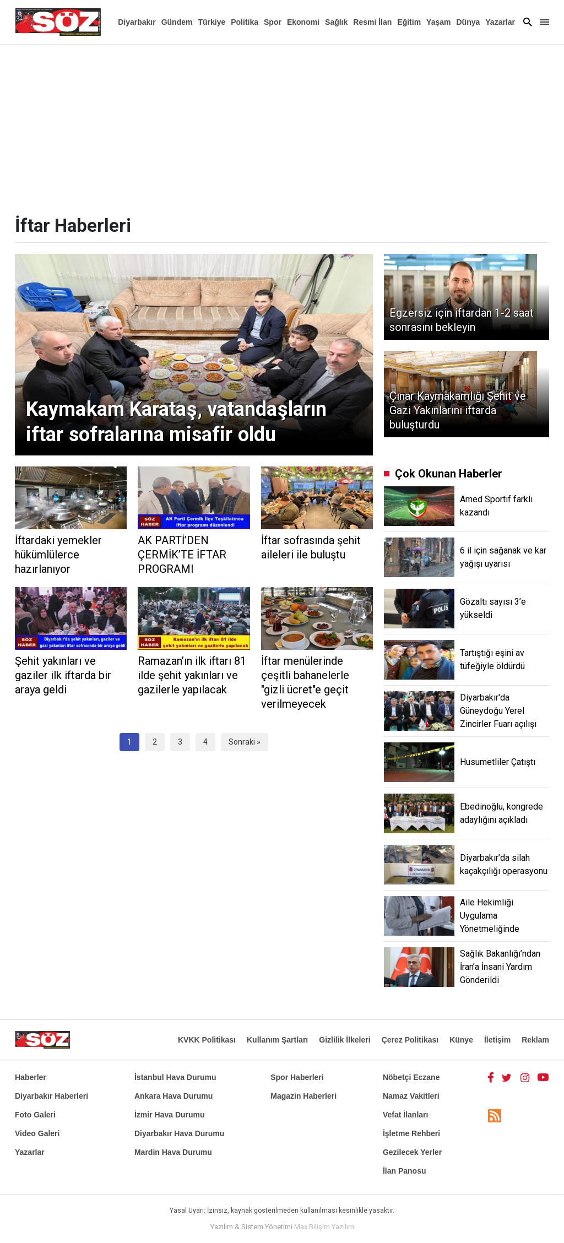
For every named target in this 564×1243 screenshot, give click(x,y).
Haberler (30, 1077)
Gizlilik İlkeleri (344, 1039)
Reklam (535, 1039)
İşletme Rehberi (411, 1133)
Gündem (177, 22)
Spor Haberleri (296, 1077)
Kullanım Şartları (277, 1039)
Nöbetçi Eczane (411, 1077)
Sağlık (336, 22)
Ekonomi (303, 22)
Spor (272, 22)
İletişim (497, 1039)
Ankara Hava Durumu (173, 1096)
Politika (244, 22)
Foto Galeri (35, 1114)
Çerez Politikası (410, 1039)
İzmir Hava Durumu (169, 1114)
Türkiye (211, 22)
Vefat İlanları (405, 1114)
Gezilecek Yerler (412, 1152)
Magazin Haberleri (303, 1096)
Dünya (468, 22)
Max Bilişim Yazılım (324, 1227)
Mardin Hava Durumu (173, 1152)
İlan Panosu (404, 1170)
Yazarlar (500, 22)
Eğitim (409, 22)
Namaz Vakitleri (411, 1096)
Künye (461, 1039)
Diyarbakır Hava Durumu (179, 1133)
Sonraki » (245, 741)
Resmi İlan (372, 22)
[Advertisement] (282, 127)
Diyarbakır (136, 22)
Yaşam (438, 22)
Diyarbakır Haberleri (51, 1096)
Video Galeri (37, 1133)
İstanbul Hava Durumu (175, 1077)
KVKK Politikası (207, 1039)
